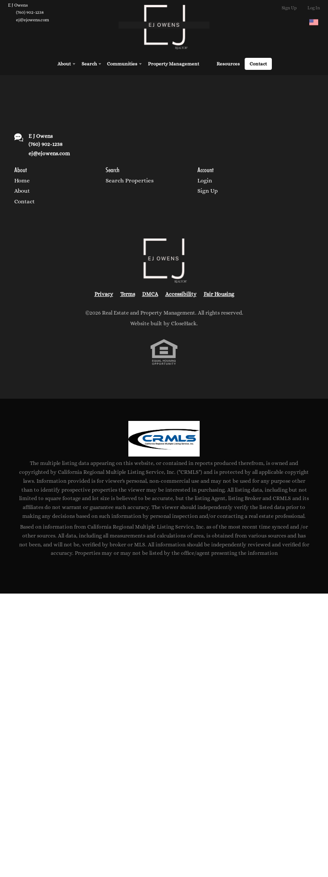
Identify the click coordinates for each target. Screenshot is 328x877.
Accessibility (181, 293)
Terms (127, 293)
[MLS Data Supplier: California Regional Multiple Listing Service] (164, 437)
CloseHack (184, 322)
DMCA (150, 293)
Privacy (103, 293)
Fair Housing (219, 293)
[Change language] (314, 22)
